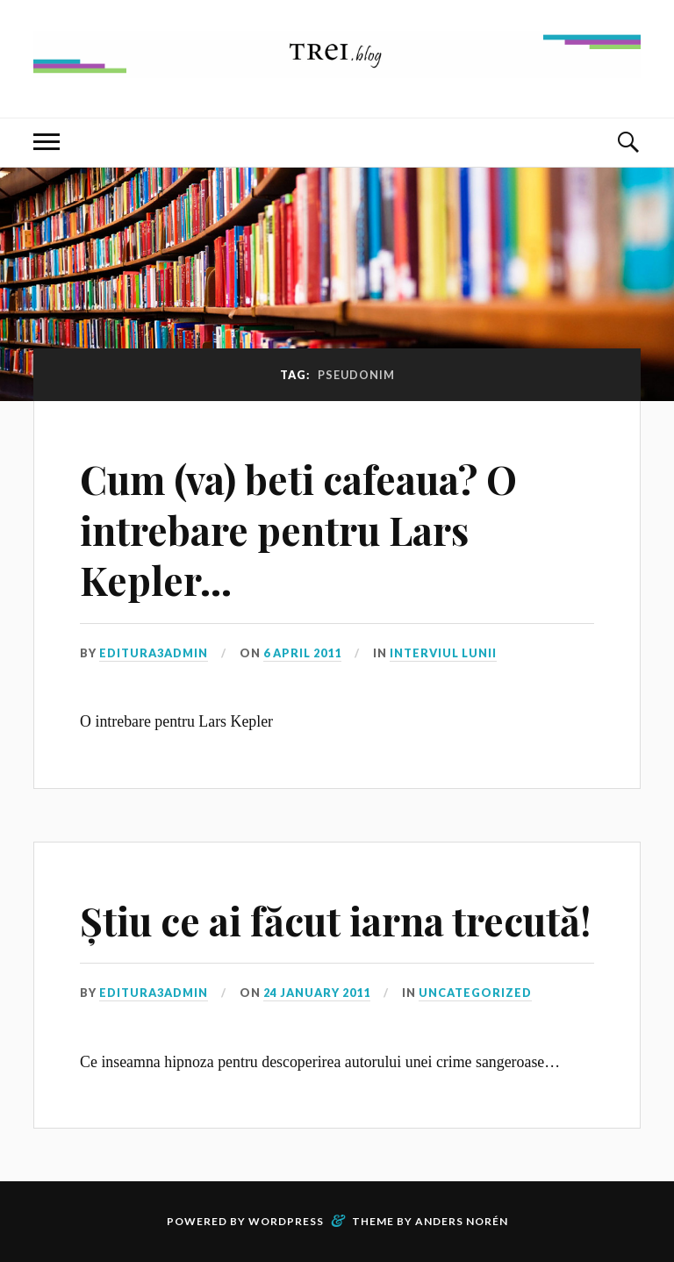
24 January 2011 (316, 993)
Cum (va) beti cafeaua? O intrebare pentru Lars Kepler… (298, 529)
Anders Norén (461, 1221)
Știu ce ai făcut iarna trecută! (335, 920)
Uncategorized (475, 993)
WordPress (286, 1221)
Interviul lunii (443, 653)
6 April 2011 (302, 653)
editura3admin (153, 653)
